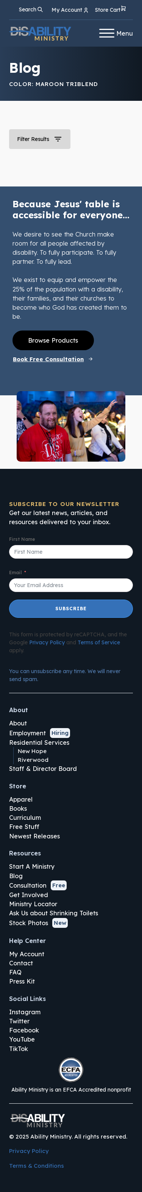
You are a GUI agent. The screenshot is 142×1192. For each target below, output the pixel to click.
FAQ (15, 972)
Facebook (24, 1030)
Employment (27, 733)
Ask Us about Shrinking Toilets (53, 913)
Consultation (28, 885)
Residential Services (39, 742)
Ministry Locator (33, 904)
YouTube (22, 1039)
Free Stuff (24, 826)
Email (15, 572)
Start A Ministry (32, 866)
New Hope (32, 751)
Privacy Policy (47, 642)
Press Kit (22, 981)
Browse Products (53, 340)
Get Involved (28, 895)
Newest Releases (34, 836)
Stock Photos (28, 923)
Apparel (21, 799)
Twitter (19, 1021)
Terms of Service (99, 642)
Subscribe (71, 608)
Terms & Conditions (36, 1165)
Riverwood (33, 759)
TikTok (18, 1049)
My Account (26, 954)
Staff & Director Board (43, 768)
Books (18, 808)
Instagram (25, 1012)
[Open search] (31, 9)
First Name (22, 539)
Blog (16, 876)
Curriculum (25, 817)
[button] (110, 10)
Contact (21, 963)
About (18, 723)
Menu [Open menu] (116, 33)
